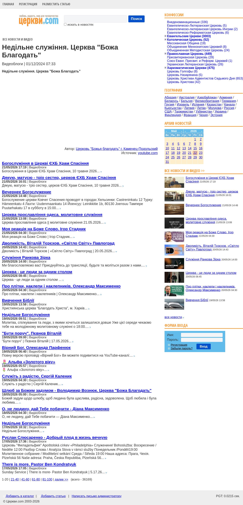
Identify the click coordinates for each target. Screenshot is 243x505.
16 (200, 148)
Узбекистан (204, 111)
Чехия (203, 115)
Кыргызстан (173, 108)
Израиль (183, 104)
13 (184, 148)
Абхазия (170, 97)
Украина (221, 111)
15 (195, 148)
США (168, 111)
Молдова (214, 108)
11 (173, 148)
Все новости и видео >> (185, 170)
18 (173, 152)
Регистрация (28, 4)
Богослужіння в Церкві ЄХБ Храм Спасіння (45, 163)
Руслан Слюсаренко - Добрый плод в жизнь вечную (54, 437)
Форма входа (176, 325)
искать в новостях (78, 24)
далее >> (61, 479)
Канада (229, 104)
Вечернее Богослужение (26, 192)
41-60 (25, 479)
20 (184, 152)
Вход (204, 346)
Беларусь (171, 101)
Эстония (216, 115)
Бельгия (187, 101)
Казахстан (214, 104)
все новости (173, 317)
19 (178, 152)
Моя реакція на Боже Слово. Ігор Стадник (44, 229)
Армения (225, 97)
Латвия (189, 108)
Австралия (186, 97)
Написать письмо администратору (96, 496)
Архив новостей (178, 123)
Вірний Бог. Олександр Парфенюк (36, 347)
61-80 (36, 479)
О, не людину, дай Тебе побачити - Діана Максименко (55, 409)
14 (190, 148)
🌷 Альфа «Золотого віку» (28, 362)
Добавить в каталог (20, 496)
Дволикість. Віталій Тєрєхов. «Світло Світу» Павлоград (58, 243)
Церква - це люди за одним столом (37, 271)
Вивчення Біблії (18, 300)
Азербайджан (207, 97)
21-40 (15, 479)
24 (167, 157)
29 (195, 157)
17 (167, 152)
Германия (229, 101)
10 (167, 148)
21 (190, 152)
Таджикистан (183, 111)
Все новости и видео (18, 39)
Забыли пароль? (182, 348)
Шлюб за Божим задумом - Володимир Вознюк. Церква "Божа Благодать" (76, 390)
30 (200, 157)
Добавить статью (53, 496)
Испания (198, 104)
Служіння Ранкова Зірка (26, 257)
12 (178, 148)
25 (173, 157)
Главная (8, 4)
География (173, 90)
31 (167, 162)
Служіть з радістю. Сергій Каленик (37, 376)
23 (200, 152)
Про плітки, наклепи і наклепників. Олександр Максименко (61, 286)
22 (195, 152)
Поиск (136, 19)
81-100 (47, 479)
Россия (229, 108)
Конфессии (174, 14)
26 (178, 157)
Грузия (169, 104)
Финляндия (173, 115)
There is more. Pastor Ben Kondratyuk (39, 464)
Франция (190, 115)
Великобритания (207, 101)
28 (190, 157)
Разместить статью (56, 4)
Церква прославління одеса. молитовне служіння (52, 214)
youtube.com (148, 153)
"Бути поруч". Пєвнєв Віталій (31, 333)
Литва (201, 108)
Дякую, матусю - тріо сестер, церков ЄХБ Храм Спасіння (59, 177)
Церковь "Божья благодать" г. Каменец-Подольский (117, 149)
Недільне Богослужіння (26, 314)
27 (184, 157)
